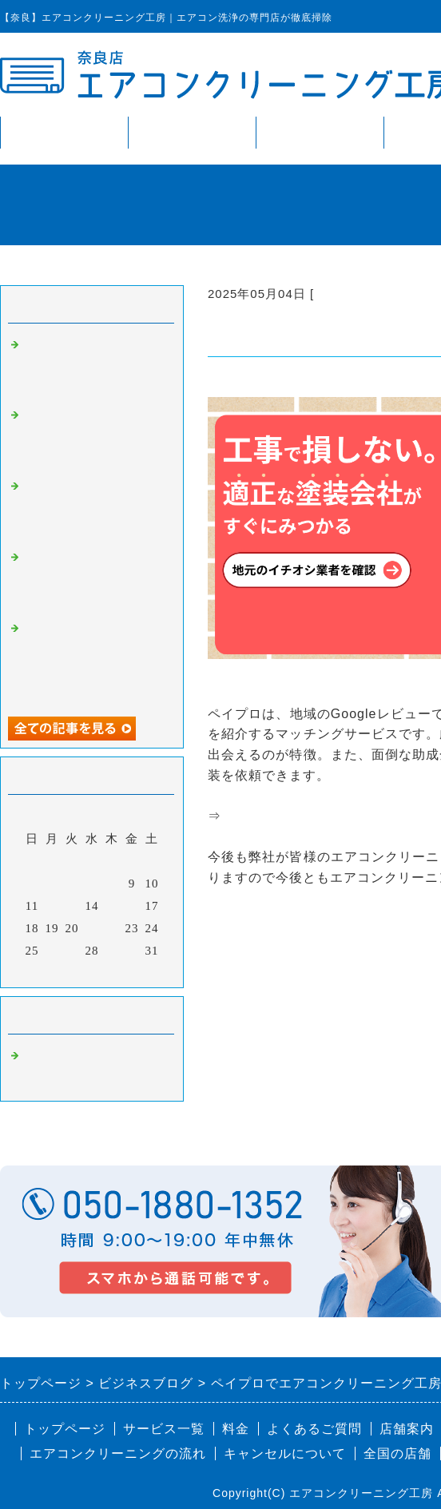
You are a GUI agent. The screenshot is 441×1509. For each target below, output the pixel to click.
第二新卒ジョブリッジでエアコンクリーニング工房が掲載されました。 (94, 507)
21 (92, 928)
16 (132, 905)
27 (72, 950)
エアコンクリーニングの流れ (118, 1453)
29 (112, 950)
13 (72, 905)
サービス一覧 (164, 1429)
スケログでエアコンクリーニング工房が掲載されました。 (94, 578)
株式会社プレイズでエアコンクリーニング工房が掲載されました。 (94, 436)
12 (52, 905)
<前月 (58, 971)
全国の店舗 (397, 1453)
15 (112, 905)
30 (132, 950)
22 (112, 928)
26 (52, 950)
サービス (191, 132)
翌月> (125, 971)
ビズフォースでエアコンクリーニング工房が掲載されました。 (94, 366)
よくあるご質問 (314, 1429)
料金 (319, 132)
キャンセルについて (285, 1453)
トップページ (64, 132)
